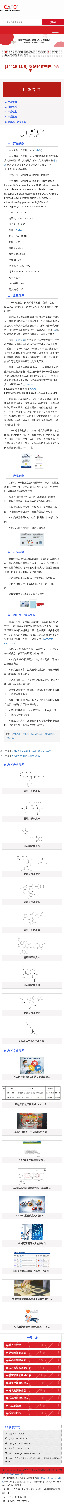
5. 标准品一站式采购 (15, 122)
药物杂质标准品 (17, 1352)
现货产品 (10, 738)
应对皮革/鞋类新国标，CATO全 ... (32, 1104)
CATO (19, 230)
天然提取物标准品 (19, 1398)
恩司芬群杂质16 (32, 957)
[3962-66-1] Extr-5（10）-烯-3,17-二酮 (31, 750)
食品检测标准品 (17, 1360)
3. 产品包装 (11, 111)
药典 (55, 330)
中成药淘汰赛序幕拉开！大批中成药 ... (32, 1299)
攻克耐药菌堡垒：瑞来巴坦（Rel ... (32, 1326)
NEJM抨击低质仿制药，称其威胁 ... (32, 1076)
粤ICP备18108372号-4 (15, 1474)
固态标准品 (50, 734)
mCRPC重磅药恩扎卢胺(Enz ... (32, 1215)
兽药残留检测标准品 (20, 1375)
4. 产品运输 (11, 116)
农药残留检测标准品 (20, 1368)
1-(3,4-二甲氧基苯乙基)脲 (32, 1041)
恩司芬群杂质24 (32, 846)
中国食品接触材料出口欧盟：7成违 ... (32, 1271)
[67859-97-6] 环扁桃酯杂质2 (26, 755)
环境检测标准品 (17, 1390)
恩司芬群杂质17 (32, 985)
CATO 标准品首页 (26, 52)
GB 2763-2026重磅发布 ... (32, 1160)
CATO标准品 (36, 734)
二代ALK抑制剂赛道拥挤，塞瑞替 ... (32, 1188)
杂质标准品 (43, 52)
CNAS (33, 388)
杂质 (38, 150)
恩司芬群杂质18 (32, 1013)
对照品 (50, 1478)
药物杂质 (20, 340)
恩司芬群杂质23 (32, 818)
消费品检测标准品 (19, 1383)
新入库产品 (15, 1345)
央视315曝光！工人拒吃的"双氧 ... (32, 1132)
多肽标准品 (15, 1405)
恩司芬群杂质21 (32, 929)
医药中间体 (15, 1413)
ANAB (30, 384)
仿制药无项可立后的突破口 (32, 1243)
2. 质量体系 (11, 106)
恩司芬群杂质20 (32, 902)
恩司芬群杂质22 (32, 790)
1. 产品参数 (11, 101)
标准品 (26, 734)
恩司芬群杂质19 (32, 874)
